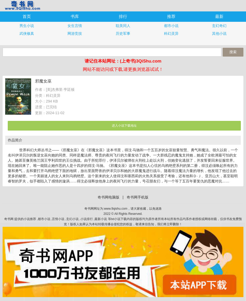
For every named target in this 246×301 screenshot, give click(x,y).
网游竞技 (74, 33)
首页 (27, 16)
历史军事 (123, 33)
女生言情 (74, 26)
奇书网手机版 (22, 5)
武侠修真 (26, 33)
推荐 (171, 16)
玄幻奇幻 (219, 26)
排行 (123, 16)
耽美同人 (123, 26)
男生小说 (26, 26)
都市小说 (171, 26)
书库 (75, 16)
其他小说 (219, 33)
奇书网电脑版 (108, 197)
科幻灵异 (171, 33)
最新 (219, 16)
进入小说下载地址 (124, 125)
